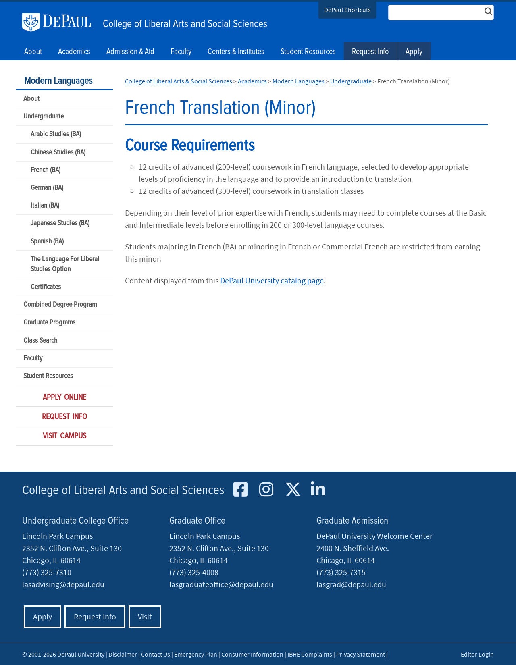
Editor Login (477, 654)
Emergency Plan (195, 654)
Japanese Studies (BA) (60, 223)
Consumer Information (252, 654)
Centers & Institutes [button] (236, 52)
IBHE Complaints (309, 654)
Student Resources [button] (308, 52)
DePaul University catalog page (272, 280)
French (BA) (45, 170)
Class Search (40, 340)
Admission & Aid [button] (130, 52)
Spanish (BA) (47, 241)
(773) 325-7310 (46, 572)
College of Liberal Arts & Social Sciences (178, 81)
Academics (252, 81)
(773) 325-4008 (193, 572)
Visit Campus (64, 436)
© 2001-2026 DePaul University (63, 654)
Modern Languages (58, 81)
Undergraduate (43, 116)
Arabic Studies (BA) (56, 134)
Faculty (32, 358)
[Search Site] (441, 12)
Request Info (370, 52)
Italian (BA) (45, 205)
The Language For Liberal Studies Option (65, 264)
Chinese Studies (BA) (58, 152)
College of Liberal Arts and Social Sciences (185, 24)
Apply (414, 52)
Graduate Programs (49, 322)
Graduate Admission (352, 521)
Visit (145, 616)
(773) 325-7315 (341, 572)
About (31, 99)
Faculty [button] (181, 52)
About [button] (33, 52)
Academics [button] (74, 52)
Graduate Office (197, 521)
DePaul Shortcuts (347, 10)
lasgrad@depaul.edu (351, 584)
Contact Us (155, 654)
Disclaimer (122, 654)
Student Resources (48, 376)
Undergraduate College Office (75, 521)
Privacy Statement (360, 654)
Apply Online (64, 398)
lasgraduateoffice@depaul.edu (221, 584)
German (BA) (47, 188)
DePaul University (60, 22)
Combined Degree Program (60, 305)
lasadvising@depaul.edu (63, 584)
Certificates (46, 287)
